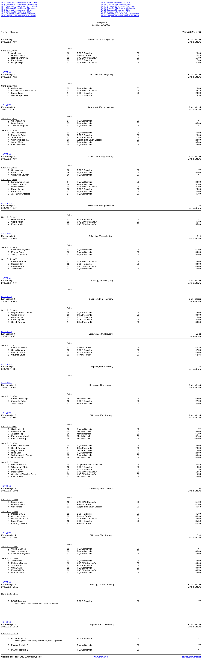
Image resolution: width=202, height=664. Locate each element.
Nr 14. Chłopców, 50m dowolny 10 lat (115, 12)
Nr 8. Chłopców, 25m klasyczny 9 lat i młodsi (18, 16)
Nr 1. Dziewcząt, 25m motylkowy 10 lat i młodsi (19, 2)
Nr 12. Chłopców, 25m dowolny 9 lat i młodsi (118, 8)
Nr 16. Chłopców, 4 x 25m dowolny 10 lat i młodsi (120, 16)
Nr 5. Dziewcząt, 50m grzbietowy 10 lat (16, 10)
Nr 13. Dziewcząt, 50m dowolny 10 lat (115, 10)
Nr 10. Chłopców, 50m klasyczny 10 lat (116, 4)
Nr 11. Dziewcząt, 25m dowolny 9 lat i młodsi (118, 6)
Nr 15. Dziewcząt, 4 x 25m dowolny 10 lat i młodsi (120, 14)
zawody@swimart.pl (191, 657)
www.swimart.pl (101, 657)
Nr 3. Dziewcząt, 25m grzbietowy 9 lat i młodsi (19, 6)
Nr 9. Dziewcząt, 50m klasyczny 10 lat (115, 2)
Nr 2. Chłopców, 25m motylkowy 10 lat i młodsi (19, 4)
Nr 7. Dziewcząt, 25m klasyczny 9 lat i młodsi (18, 14)
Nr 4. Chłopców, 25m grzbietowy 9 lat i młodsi (18, 8)
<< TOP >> (6, 72)
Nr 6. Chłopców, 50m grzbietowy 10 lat (16, 12)
